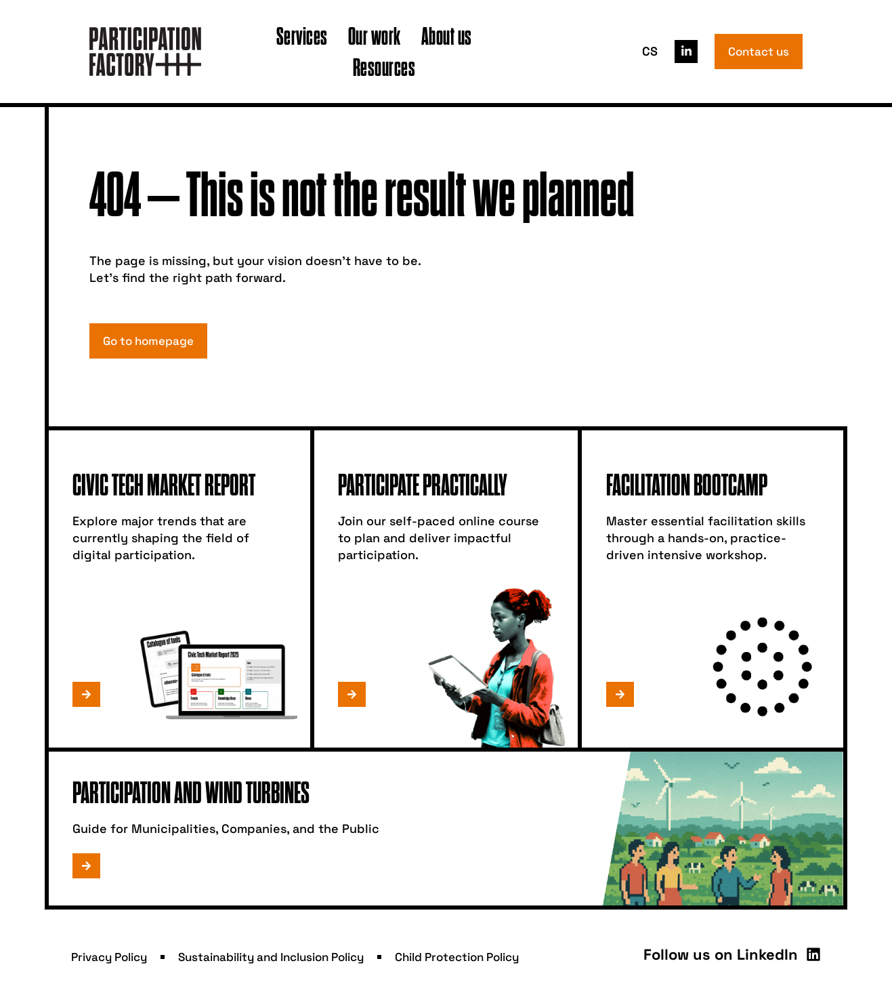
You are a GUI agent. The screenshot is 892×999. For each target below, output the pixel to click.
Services (302, 35)
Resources (384, 66)
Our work (374, 35)
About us (446, 35)
